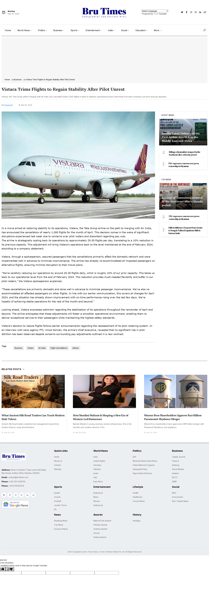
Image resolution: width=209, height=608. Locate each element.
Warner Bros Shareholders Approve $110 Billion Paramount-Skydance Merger (173, 417)
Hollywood (98, 505)
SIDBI (174, 481)
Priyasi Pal (8, 105)
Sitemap (57, 469)
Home (8, 30)
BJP (134, 457)
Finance (175, 461)
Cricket (57, 497)
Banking (175, 465)
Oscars (96, 533)
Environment (177, 497)
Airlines (76, 348)
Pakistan (97, 469)
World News (23, 30)
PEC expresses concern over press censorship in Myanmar (183, 165)
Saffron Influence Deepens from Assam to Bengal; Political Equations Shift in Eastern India (185, 230)
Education (141, 30)
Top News (166, 179)
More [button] (157, 30)
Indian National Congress (144, 465)
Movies (96, 501)
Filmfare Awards (100, 525)
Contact (57, 465)
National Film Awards (102, 521)
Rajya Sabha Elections (142, 473)
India (110, 30)
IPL (55, 509)
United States (99, 461)
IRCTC (175, 477)
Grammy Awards (100, 529)
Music (96, 497)
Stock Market (178, 469)
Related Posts (13, 369)
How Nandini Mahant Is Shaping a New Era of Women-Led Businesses (100, 417)
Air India (42, 348)
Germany (97, 465)
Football (57, 501)
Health (135, 493)
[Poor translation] (9, 569)
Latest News (167, 115)
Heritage (136, 521)
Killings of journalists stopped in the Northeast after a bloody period (184, 153)
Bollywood (98, 493)
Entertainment (93, 30)
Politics (41, 30)
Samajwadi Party (140, 469)
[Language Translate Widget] (154, 11)
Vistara (30, 348)
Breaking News (60, 521)
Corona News (139, 501)
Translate (160, 14)
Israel (95, 473)
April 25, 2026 (151, 432)
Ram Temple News (180, 501)
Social (124, 30)
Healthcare (137, 497)
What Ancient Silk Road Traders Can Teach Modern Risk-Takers (33, 417)
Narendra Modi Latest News (145, 461)
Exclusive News (61, 529)
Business (57, 30)
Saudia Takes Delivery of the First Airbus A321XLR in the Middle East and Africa (181, 137)
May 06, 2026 (80, 432)
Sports (74, 30)
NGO (174, 493)
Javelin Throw (60, 505)
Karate (57, 493)
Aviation (175, 473)
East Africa (98, 481)
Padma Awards (99, 537)
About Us (58, 461)
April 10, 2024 (25, 105)
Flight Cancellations (59, 348)
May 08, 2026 (9, 432)
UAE (95, 477)
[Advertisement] (104, 58)
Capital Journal (178, 457)
